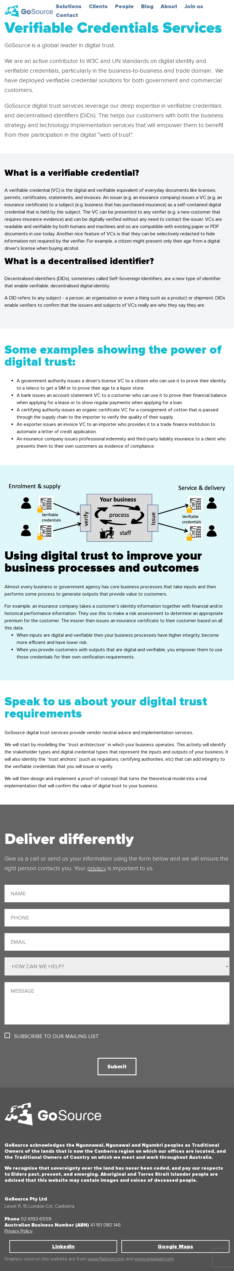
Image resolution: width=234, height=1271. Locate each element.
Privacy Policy (19, 1231)
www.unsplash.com (154, 1259)
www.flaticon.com (106, 1259)
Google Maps (175, 1246)
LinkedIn (63, 1246)
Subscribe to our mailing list (56, 1036)
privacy (96, 868)
